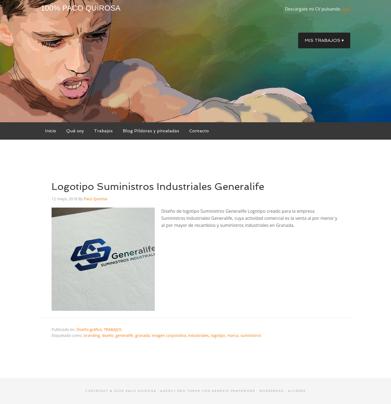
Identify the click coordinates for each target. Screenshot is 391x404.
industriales (198, 335)
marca (232, 335)
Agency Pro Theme (180, 390)
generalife (124, 335)
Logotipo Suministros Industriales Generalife (158, 186)
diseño (108, 335)
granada (142, 335)
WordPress (271, 390)
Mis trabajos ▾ (324, 40)
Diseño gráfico (89, 329)
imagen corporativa (169, 335)
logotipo (218, 335)
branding (92, 335)
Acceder (297, 390)
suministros (250, 335)
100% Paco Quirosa (81, 8)
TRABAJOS (112, 329)
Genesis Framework (233, 390)
